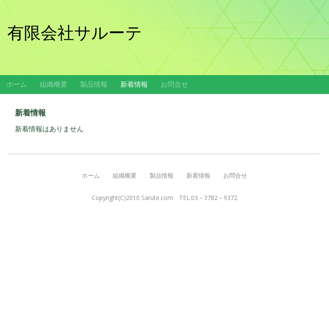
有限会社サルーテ (74, 33)
